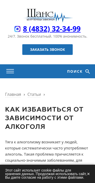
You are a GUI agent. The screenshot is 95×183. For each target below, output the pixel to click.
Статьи (34, 94)
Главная (13, 94)
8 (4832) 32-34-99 (52, 28)
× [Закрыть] (88, 173)
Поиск (75, 71)
